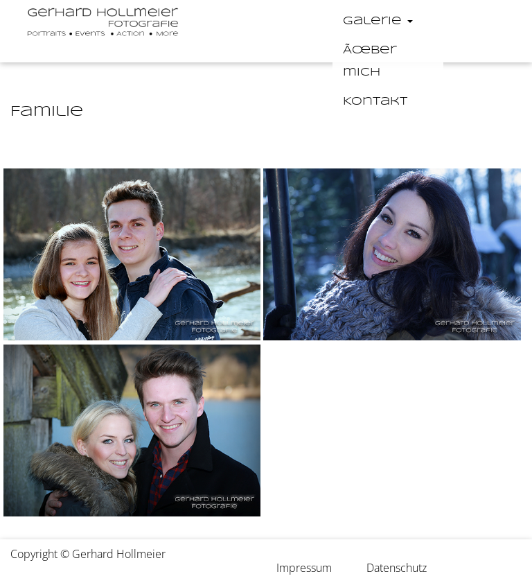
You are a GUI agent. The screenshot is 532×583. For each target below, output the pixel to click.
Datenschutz (396, 567)
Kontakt (375, 101)
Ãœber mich (370, 61)
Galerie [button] (378, 21)
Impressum (304, 567)
